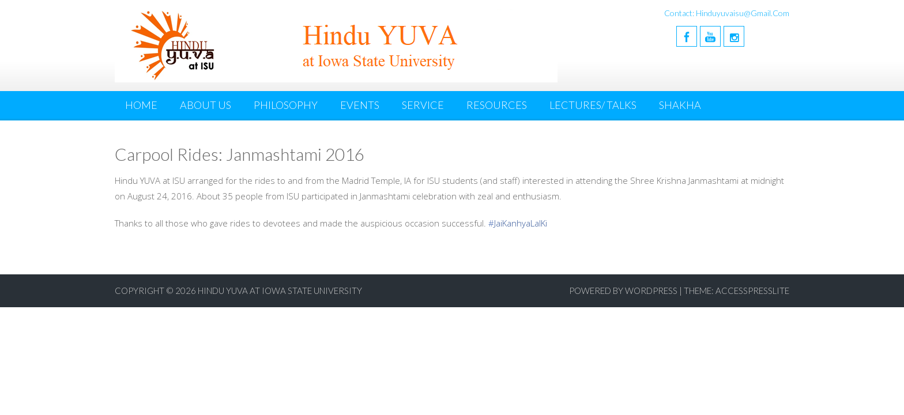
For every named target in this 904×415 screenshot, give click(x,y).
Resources (496, 105)
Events (359, 105)
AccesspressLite (752, 290)
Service (423, 105)
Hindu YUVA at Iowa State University (280, 290)
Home (141, 105)
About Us (205, 105)
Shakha (680, 105)
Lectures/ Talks (592, 105)
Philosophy (286, 105)
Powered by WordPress (623, 290)
